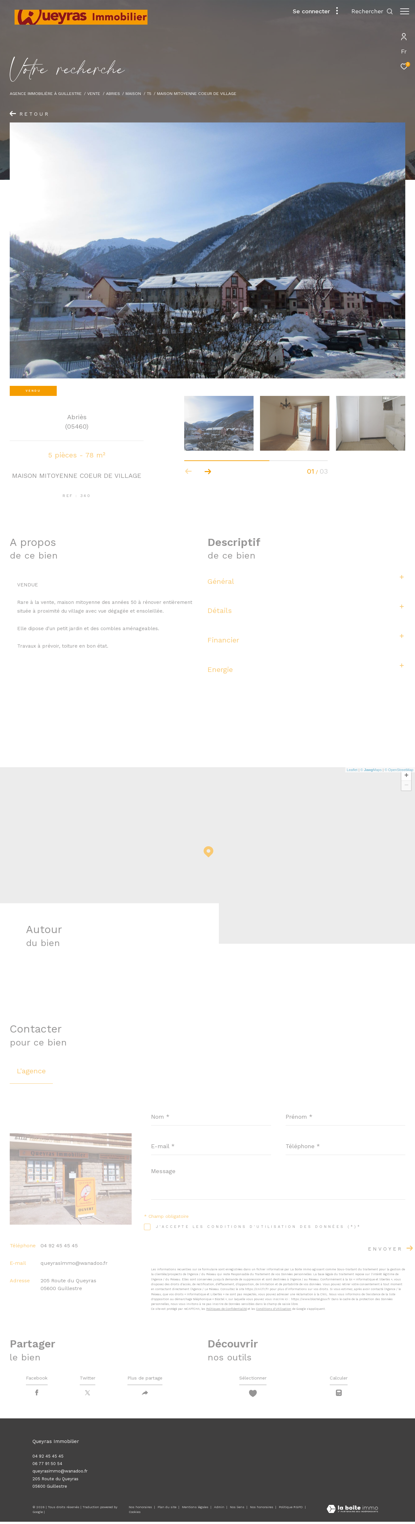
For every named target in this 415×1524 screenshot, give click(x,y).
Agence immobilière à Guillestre (46, 93)
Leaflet (352, 770)
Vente (93, 93)
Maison (133, 93)
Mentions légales (195, 1509)
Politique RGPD (291, 1509)
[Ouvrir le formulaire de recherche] (369, 11)
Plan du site (167, 1509)
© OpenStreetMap (399, 770)
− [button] (406, 786)
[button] (208, 471)
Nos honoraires (140, 1509)
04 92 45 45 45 (59, 1245)
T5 (149, 93)
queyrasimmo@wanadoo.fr (74, 1263)
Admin (219, 1509)
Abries (113, 93)
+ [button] (406, 776)
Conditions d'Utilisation (273, 1308)
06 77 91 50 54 (47, 1465)
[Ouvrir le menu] (404, 11)
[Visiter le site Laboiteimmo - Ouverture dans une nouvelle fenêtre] (352, 1512)
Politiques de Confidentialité (226, 1308)
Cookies (135, 1514)
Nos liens (237, 1509)
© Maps (371, 770)
